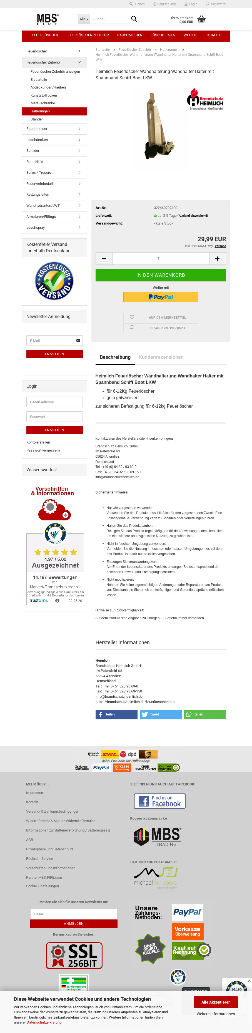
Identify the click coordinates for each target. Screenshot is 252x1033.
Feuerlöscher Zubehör (87, 35)
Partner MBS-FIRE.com (44, 877)
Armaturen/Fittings (41, 217)
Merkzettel (216, 4)
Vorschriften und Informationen (50, 868)
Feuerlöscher (45, 35)
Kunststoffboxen (44, 95)
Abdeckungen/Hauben (48, 87)
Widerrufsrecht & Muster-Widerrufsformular (60, 821)
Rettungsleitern (38, 194)
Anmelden (54, 354)
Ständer (37, 119)
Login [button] (191, 4)
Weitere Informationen (216, 1014)
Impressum (35, 793)
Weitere (191, 35)
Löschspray (35, 227)
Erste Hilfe (34, 162)
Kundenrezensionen (161, 357)
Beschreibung (115, 357)
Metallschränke (43, 103)
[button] (164, 4)
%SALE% (214, 35)
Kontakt (32, 802)
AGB (29, 840)
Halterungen (40, 111)
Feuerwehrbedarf (39, 184)
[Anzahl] (160, 258)
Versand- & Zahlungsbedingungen (52, 811)
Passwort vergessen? (43, 450)
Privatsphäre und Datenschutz (49, 849)
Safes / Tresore (38, 172)
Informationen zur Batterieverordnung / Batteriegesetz (68, 830)
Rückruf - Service (39, 858)
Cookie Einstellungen (42, 886)
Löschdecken (163, 35)
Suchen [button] (137, 4)
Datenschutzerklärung (44, 1022)
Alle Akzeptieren (216, 1002)
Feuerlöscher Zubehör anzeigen (55, 71)
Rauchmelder (129, 35)
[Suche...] (84, 19)
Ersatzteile (39, 79)
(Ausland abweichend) (193, 216)
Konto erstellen (38, 442)
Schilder (32, 150)
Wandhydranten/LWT (43, 205)
